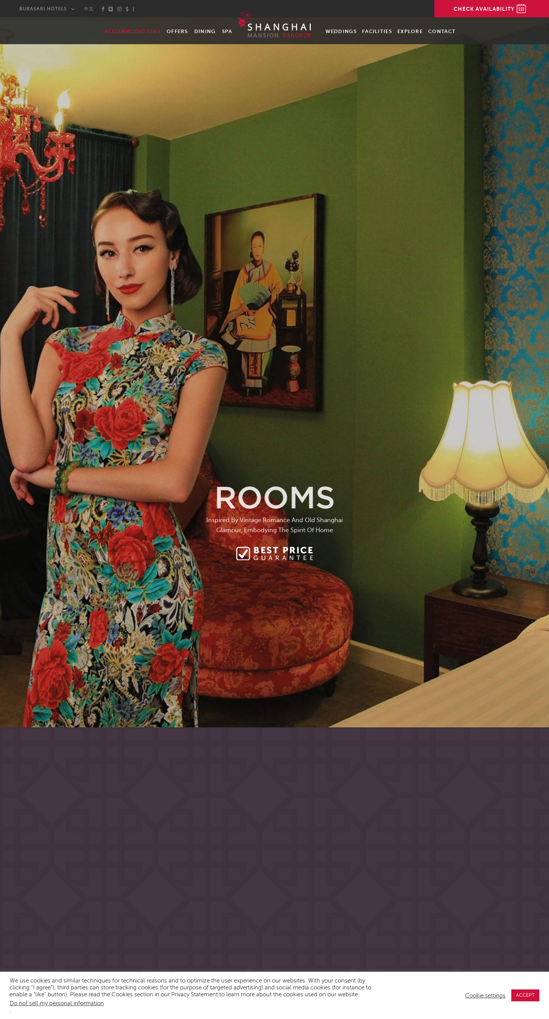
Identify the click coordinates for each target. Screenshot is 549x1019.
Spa (227, 31)
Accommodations (132, 31)
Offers (177, 31)
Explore (410, 31)
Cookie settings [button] (485, 995)
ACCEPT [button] (525, 995)
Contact (442, 31)
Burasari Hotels (43, 9)
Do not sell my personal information (57, 1003)
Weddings (341, 31)
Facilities (377, 31)
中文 (89, 9)
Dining (205, 31)
